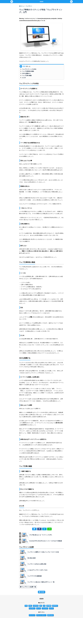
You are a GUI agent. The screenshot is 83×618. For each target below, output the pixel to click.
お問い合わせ (50, 615)
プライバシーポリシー (41, 615)
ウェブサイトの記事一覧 (28, 587)
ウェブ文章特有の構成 (28, 71)
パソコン (51, 608)
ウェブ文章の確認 (27, 75)
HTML (30, 605)
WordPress (55, 605)
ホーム (21, 6)
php (40, 605)
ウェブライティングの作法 (29, 69)
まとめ (24, 77)
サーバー (38, 608)
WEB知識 (49, 605)
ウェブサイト (29, 6)
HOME (41, 592)
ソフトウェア (45, 608)
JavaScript (35, 605)
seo (44, 605)
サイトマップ (32, 615)
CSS (26, 605)
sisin (41, 1)
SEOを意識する (26, 73)
